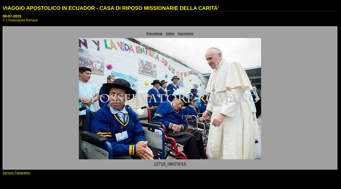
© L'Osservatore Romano (20, 20)
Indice (170, 33)
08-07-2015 (12, 16)
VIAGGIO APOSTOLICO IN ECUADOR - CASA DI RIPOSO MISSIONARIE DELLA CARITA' (111, 8)
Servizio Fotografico (16, 173)
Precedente (154, 33)
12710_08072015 (170, 164)
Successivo (186, 33)
